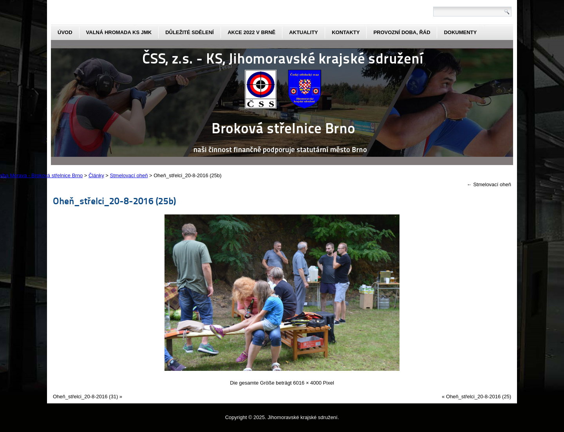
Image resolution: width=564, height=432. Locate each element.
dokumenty (460, 32)
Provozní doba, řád (401, 32)
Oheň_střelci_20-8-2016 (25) (478, 396)
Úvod (65, 32)
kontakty (346, 32)
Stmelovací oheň (489, 184)
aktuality (303, 32)
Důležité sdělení (189, 32)
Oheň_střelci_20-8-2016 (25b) (114, 200)
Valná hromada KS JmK (119, 32)
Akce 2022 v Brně (251, 32)
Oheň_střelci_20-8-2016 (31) (85, 396)
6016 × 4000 (307, 383)
